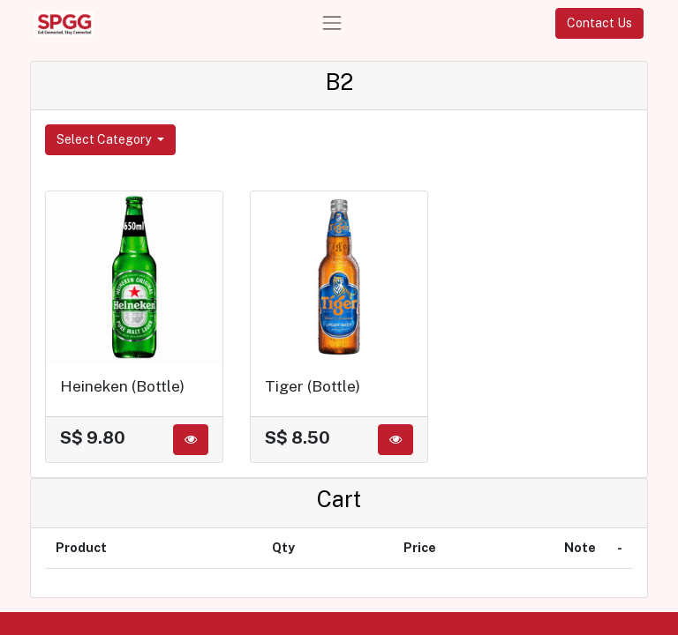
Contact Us (599, 23)
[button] (190, 439)
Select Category (105, 139)
